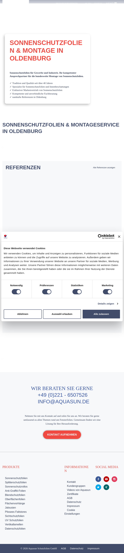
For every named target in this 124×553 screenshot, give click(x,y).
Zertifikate (72, 494)
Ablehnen (22, 314)
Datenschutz (74, 502)
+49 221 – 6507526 (92, 3)
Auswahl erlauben (62, 314)
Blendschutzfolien (15, 495)
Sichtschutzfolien (14, 516)
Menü (111, 3)
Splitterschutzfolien (16, 482)
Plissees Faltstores (16, 511)
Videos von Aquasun (79, 490)
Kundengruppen (76, 486)
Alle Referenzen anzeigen (104, 167)
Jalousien (10, 507)
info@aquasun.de (64, 401)
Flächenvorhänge (15, 503)
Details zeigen (106, 303)
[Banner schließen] (119, 236)
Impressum (73, 506)
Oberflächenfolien (15, 499)
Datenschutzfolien (15, 528)
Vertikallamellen (14, 524)
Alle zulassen (101, 314)
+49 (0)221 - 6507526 (63, 395)
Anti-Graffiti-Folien (15, 490)
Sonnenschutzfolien (16, 478)
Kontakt (71, 482)
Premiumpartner (67, 3)
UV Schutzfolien (14, 520)
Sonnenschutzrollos (16, 486)
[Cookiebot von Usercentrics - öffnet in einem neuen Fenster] (100, 236)
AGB (69, 498)
